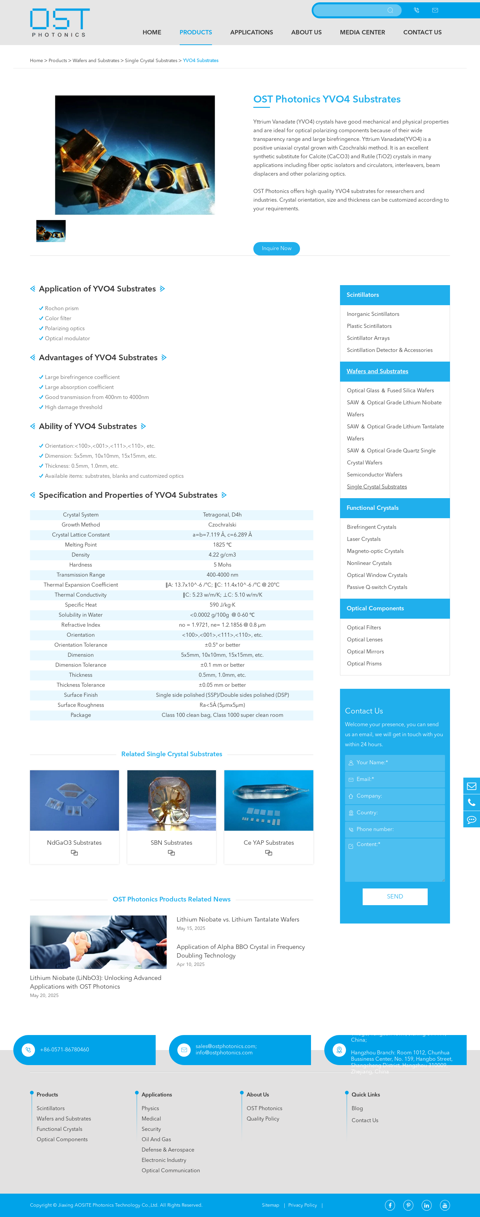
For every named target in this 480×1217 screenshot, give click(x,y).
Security (151, 1129)
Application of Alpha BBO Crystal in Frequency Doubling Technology (241, 951)
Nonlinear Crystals (369, 563)
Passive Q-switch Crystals (377, 587)
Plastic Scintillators (369, 326)
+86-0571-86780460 (64, 1050)
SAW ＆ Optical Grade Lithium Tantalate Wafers (395, 433)
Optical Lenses (365, 640)
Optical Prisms (364, 664)
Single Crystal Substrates (151, 60)
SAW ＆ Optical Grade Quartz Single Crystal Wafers (391, 457)
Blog (357, 1108)
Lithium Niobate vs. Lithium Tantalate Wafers (238, 920)
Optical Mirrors (365, 652)
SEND (395, 897)
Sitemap (271, 1205)
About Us (306, 33)
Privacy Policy (303, 1205)
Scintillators (363, 295)
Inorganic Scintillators (373, 314)
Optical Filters (364, 628)
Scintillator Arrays (368, 338)
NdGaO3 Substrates (74, 843)
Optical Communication (171, 1171)
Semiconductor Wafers (374, 475)
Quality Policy (263, 1119)
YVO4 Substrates (200, 60)
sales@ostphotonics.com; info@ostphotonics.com (226, 1050)
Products (196, 33)
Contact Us (422, 33)
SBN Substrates (171, 843)
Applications (251, 33)
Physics (150, 1108)
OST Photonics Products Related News (172, 899)
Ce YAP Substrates (269, 843)
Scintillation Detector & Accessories (390, 350)
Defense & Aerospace (168, 1150)
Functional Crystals (373, 508)
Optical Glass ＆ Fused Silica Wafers (390, 391)
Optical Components (375, 609)
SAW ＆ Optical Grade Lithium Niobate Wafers (394, 409)
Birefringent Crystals (371, 527)
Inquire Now (277, 248)
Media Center (362, 33)
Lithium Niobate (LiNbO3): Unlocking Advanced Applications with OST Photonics (95, 982)
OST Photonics (264, 1108)
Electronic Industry (164, 1160)
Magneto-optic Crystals (375, 551)
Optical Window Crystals (377, 575)
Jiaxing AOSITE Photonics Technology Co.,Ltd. (108, 1205)
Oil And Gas (156, 1140)
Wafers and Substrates (96, 60)
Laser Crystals (364, 539)
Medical (151, 1119)
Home (152, 33)
